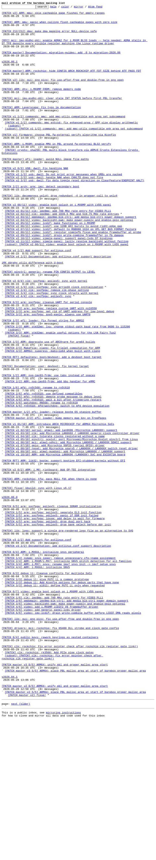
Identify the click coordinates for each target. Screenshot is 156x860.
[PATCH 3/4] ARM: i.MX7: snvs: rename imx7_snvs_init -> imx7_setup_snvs (60, 676)
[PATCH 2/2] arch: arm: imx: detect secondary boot (40, 223)
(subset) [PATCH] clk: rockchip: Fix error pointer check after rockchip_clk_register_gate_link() (52, 787)
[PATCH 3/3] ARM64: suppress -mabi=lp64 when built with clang (52, 420)
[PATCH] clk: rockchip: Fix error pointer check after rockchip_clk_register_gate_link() (70, 775)
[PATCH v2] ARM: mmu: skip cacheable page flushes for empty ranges (53, 14)
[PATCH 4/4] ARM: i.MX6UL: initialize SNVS (37, 680)
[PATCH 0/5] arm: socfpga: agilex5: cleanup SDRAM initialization (51, 606)
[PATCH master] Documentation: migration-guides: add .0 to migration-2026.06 (61, 62)
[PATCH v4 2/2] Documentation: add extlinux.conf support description (58, 307)
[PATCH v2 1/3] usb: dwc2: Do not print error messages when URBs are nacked (63, 208)
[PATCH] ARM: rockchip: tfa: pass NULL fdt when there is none (49, 574)
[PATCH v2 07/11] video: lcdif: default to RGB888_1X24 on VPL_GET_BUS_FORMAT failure (70, 274)
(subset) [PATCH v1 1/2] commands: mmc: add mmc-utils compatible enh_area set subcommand (74, 153)
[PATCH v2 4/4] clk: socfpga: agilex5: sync (38, 354)
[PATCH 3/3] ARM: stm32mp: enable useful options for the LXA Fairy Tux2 (60, 398)
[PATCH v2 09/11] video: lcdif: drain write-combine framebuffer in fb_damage (64, 281)
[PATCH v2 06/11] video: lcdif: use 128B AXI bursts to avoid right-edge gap (63, 270)
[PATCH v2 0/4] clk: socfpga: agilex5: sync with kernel (44, 336)
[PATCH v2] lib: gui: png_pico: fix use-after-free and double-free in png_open (63, 95)
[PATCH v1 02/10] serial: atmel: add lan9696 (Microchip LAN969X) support (61, 515)
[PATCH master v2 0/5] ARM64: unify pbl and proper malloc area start (55, 822)
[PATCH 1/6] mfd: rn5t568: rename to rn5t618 (36, 464)
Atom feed (101, 8)
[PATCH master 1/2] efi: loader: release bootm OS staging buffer (51, 493)
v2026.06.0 (9, 595)
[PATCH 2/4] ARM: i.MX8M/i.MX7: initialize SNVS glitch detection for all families (68, 672)
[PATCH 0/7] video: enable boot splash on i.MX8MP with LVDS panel (52, 709)
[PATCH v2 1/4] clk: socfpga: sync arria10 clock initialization (54, 343)
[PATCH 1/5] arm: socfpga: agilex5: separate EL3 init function (53, 614)
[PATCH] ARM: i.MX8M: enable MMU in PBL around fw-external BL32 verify (56, 172)
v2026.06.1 (9, 73)
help (59, 8)
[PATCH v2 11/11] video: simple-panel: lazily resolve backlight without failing (66, 289)
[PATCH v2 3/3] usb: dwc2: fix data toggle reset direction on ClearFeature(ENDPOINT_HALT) (74, 215)
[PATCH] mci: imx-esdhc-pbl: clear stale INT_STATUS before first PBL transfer (62, 117)
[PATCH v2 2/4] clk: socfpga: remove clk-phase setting (47, 347)
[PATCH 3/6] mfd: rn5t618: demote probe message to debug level (53, 475)
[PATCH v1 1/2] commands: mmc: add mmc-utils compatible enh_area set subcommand (63, 139)
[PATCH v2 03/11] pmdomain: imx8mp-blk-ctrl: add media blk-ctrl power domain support (70, 259)
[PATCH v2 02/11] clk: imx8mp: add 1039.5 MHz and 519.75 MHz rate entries (62, 256)
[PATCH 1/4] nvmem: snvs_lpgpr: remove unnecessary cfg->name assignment (60, 669)
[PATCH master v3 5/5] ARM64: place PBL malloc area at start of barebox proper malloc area (75, 804)
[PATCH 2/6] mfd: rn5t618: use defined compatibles (43, 471)
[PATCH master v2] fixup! (27, 833)
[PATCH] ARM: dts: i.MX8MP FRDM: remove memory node (41, 106)
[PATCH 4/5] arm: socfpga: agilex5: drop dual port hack (47, 625)
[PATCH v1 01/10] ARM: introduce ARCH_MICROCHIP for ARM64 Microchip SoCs (58, 508)
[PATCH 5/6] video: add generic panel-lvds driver (43, 731)
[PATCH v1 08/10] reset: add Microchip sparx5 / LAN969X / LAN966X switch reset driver (71, 537)
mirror (85, 8)
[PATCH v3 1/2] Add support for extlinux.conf (36, 647)
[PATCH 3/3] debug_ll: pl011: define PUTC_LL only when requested (55, 701)
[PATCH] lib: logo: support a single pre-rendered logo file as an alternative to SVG (67, 636)
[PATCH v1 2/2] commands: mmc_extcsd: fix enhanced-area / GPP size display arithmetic (71, 146)
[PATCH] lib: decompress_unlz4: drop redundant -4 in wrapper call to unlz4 (59, 234)
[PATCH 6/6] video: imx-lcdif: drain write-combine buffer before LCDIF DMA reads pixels (73, 734)
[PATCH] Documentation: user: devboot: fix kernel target (45, 438)
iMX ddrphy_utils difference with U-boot (32, 314)
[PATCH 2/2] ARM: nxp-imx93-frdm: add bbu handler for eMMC (50, 457)
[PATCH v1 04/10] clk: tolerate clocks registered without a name (55, 522)
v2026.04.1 (9, 811)
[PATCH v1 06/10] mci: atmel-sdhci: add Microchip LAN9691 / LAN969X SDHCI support (68, 530)
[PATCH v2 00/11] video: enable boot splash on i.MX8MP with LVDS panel (56, 245)
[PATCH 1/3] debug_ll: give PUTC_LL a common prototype (47, 694)
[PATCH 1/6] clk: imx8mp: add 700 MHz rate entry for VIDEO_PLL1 (54, 716)
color (71, 8)
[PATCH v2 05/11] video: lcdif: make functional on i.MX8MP (50, 267)
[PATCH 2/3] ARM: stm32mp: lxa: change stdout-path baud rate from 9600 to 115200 (67, 391)
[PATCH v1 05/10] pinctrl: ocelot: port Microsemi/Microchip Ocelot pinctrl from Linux (71, 526)
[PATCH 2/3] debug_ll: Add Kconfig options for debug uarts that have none (62, 698)
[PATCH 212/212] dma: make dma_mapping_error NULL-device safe (49, 36)
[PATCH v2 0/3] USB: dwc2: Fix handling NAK (35, 201)
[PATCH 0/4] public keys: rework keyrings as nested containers (50, 764)
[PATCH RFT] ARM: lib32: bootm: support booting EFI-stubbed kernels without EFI (63, 552)
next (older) (20, 842)
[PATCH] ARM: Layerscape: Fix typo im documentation (41, 128)
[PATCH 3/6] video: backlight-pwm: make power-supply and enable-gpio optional (65, 723)
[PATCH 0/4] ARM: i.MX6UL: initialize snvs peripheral (43, 661)
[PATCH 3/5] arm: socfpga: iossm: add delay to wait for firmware (55, 621)
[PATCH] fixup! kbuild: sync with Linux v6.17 (36, 585)
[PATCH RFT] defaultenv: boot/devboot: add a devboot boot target (51, 427)
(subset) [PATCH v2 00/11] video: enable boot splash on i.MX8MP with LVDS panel (66, 292)
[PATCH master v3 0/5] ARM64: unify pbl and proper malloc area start (55, 796)
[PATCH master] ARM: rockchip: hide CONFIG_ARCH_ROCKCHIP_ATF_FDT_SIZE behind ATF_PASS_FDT (71, 84)
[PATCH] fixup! (19, 402)
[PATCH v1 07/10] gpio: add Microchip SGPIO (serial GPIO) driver (55, 533)
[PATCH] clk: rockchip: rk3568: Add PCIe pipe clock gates (49, 782)
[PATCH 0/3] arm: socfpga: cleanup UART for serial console (47, 362)
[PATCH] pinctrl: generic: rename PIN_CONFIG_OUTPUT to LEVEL (48, 325)
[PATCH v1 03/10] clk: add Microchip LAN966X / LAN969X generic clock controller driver (72, 519)
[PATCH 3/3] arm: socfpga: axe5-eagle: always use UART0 (47, 376)
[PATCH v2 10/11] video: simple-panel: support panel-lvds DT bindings (59, 285)
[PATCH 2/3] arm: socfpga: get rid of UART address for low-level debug (59, 373)
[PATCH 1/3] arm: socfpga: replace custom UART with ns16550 (51, 369)
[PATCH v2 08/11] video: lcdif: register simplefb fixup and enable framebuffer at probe (73, 278)
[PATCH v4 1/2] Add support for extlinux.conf (36, 299)
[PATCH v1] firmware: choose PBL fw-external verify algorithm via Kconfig (59, 161)
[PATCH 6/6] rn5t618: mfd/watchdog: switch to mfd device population (57, 486)
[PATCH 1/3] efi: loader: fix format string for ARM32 (43, 384)
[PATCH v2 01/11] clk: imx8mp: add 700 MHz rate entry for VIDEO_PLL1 (58, 252)
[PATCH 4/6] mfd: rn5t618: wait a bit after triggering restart (53, 479)
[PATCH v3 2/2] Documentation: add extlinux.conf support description (58, 654)
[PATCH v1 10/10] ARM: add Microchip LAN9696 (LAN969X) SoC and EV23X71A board (65, 544)
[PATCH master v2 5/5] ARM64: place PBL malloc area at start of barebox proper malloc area (75, 829)
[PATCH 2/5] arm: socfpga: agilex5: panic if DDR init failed (51, 617)
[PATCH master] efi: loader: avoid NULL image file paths (45, 190)
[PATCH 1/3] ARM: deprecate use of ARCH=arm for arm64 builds (48, 409)
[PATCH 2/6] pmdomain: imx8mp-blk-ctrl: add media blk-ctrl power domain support (66, 720)
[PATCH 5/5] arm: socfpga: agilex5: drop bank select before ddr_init (58, 628)
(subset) (14, 150)
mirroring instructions (63, 852)
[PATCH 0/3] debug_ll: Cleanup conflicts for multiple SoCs (47, 687)
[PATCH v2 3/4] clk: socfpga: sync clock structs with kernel (51, 351)
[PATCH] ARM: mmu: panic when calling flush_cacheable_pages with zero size (59, 25)
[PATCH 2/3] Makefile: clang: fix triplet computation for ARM (52, 416)
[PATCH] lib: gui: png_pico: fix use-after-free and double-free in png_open (60, 742)
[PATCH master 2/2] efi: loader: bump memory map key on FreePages (55, 500)
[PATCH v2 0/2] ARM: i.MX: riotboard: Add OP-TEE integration (48, 563)
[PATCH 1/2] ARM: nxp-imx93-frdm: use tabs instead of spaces (48, 449)
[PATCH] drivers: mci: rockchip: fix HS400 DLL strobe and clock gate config (60, 753)
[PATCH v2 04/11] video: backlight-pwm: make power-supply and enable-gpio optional (69, 263)
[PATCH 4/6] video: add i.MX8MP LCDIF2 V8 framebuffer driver (51, 727)
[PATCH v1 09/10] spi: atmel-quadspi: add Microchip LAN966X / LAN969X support (65, 541)
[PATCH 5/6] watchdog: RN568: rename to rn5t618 (41, 482)
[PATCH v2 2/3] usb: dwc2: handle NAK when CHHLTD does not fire (54, 212)
